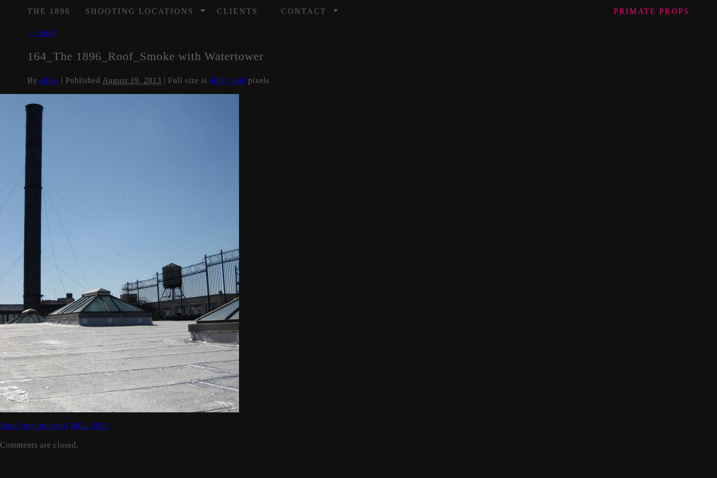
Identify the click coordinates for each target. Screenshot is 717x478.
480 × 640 (227, 80)
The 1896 (48, 11)
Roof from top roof (34, 425)
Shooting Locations (145, 8)
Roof (41, 32)
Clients (237, 11)
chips (49, 80)
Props (651, 11)
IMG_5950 (89, 425)
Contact (310, 8)
